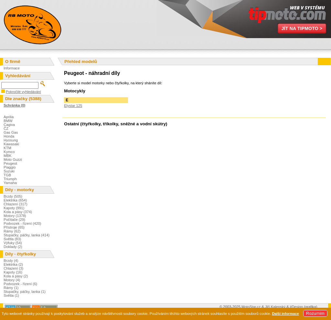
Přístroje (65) (14, 227)
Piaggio (10, 167)
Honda (9, 136)
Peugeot (10, 163)
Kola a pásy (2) (16, 276)
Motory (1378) (15, 216)
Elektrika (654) (15, 200)
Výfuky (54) (13, 243)
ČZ (6, 128)
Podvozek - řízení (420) (22, 223)
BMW (8, 121)
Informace (12, 68)
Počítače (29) (14, 220)
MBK (7, 156)
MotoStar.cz (251, 307)
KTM (7, 148)
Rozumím (315, 313)
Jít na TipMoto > (302, 28)
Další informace (285, 313)
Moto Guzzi (13, 159)
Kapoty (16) (13, 272)
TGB (7, 175)
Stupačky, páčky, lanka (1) (25, 292)
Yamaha (10, 183)
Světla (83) (12, 239)
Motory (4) (12, 280)
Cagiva (9, 125)
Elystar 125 (73, 106)
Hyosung (11, 140)
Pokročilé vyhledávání (23, 92)
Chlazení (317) (15, 204)
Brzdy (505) (13, 196)
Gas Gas (11, 132)
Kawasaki (11, 144)
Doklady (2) (13, 247)
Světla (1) (11, 295)
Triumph (10, 179)
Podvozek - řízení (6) (20, 284)
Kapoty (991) (14, 208)
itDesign (296, 307)
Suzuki (9, 171)
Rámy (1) (11, 288)
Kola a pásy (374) (18, 212)
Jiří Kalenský (275, 307)
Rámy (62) (12, 231)
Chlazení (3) (13, 268)
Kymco (9, 152)
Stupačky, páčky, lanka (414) (26, 235)
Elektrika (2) (13, 264)
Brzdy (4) (11, 261)
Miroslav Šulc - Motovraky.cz (32, 24)
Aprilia (9, 117)
